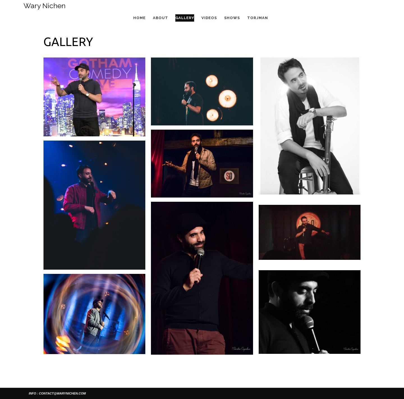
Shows (232, 18)
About (160, 18)
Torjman (257, 18)
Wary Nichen (45, 5)
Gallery (184, 18)
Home (139, 18)
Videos (209, 18)
